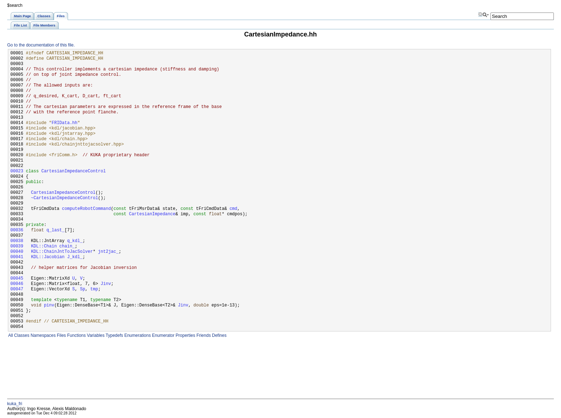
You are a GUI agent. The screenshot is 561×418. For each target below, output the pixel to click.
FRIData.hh (64, 123)
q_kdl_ (74, 241)
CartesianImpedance (152, 214)
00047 (16, 289)
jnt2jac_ (108, 252)
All (10, 335)
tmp (94, 289)
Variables (95, 335)
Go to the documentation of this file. (41, 45)
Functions (76, 335)
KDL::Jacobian (48, 257)
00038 (16, 241)
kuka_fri (14, 403)
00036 (16, 230)
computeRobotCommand (86, 209)
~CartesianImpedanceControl (64, 198)
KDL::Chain (44, 247)
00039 (16, 247)
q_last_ (55, 230)
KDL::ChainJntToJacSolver (62, 252)
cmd (233, 209)
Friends (203, 335)
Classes (21, 335)
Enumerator (162, 335)
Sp (82, 289)
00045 (16, 279)
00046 (16, 284)
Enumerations (137, 335)
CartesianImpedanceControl (73, 171)
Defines (219, 335)
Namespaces (42, 335)
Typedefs (114, 335)
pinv (49, 306)
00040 (16, 252)
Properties (184, 335)
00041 (16, 257)
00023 (16, 171)
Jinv (106, 284)
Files (60, 335)
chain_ (67, 247)
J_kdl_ (74, 257)
